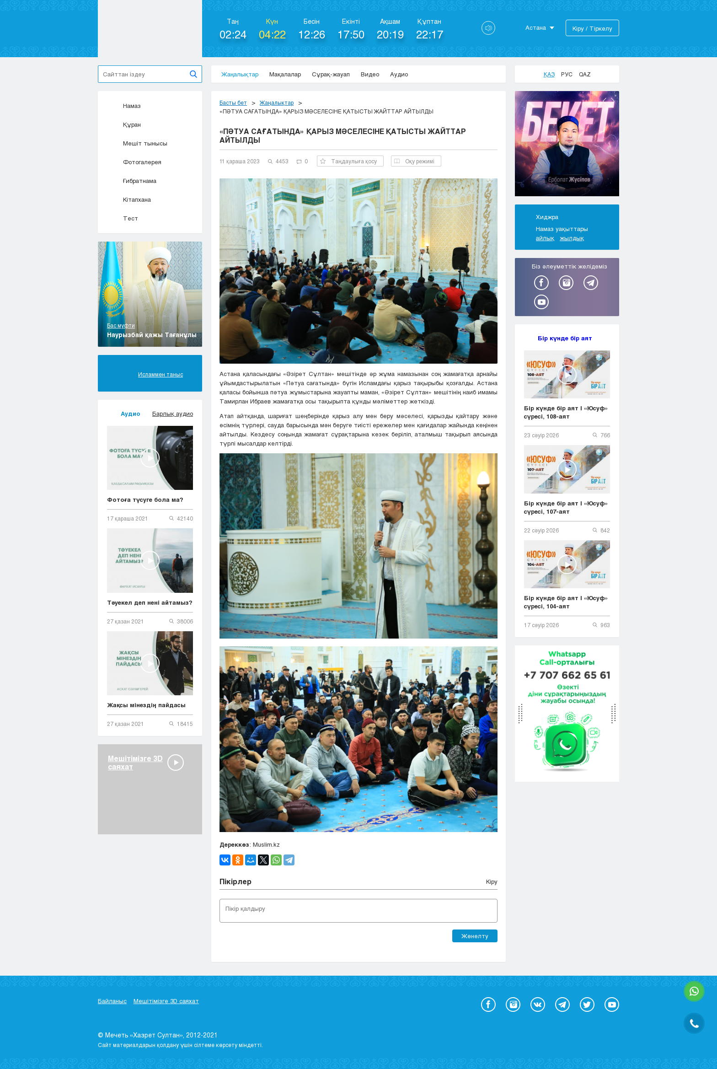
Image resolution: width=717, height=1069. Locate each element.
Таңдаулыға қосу (348, 161)
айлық (545, 238)
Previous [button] (604, 101)
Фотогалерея (134, 161)
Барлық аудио (172, 413)
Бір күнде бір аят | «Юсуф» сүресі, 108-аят (566, 412)
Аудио (399, 74)
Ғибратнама (131, 180)
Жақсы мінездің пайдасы (146, 705)
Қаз (549, 74)
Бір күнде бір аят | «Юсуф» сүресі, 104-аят (566, 602)
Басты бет (233, 102)
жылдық (572, 238)
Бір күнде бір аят (565, 338)
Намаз (124, 105)
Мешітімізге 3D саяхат (166, 1001)
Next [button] (612, 101)
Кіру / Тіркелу (592, 28)
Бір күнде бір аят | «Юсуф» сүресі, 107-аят (566, 507)
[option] (567, 145)
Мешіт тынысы (137, 143)
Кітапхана (129, 199)
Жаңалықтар (239, 74)
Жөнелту (474, 936)
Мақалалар (285, 74)
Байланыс (112, 1001)
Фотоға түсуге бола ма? (145, 499)
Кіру (492, 881)
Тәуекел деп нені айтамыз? (150, 602)
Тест (122, 218)
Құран (124, 124)
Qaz (585, 74)
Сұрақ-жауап (331, 74)
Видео (370, 74)
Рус (567, 74)
